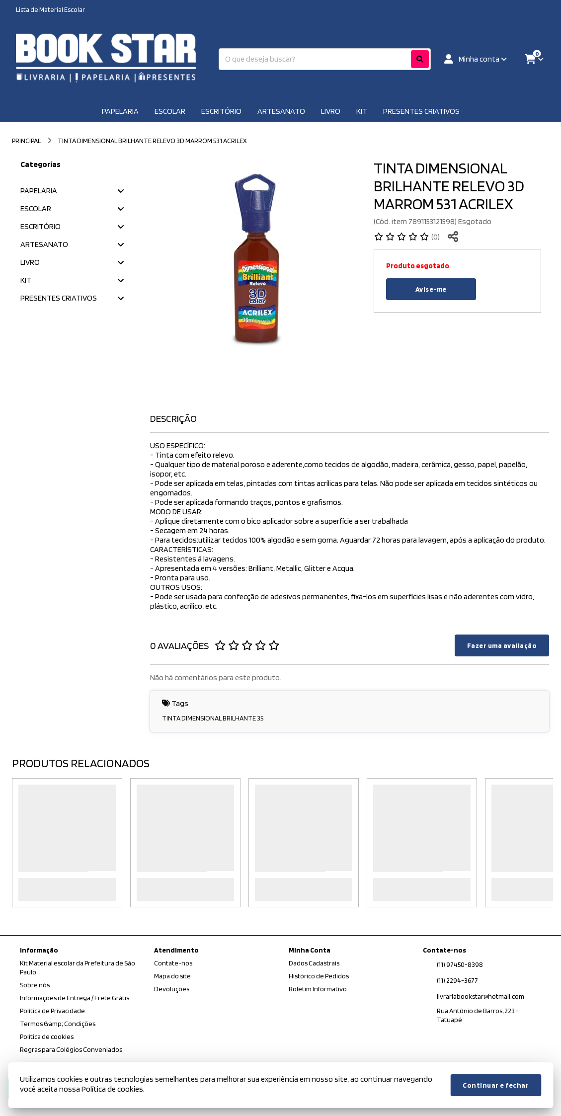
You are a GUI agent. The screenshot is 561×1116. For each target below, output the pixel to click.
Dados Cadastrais (314, 963)
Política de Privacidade (52, 1011)
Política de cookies (47, 1036)
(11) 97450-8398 (460, 964)
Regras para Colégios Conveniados (71, 1049)
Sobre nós (35, 985)
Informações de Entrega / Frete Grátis (74, 998)
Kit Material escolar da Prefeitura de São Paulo (77, 967)
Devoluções (171, 989)
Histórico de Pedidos (319, 976)
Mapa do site (172, 976)
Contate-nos (173, 963)
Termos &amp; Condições (57, 1024)
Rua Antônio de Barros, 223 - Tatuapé (478, 1015)
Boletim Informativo (318, 989)
